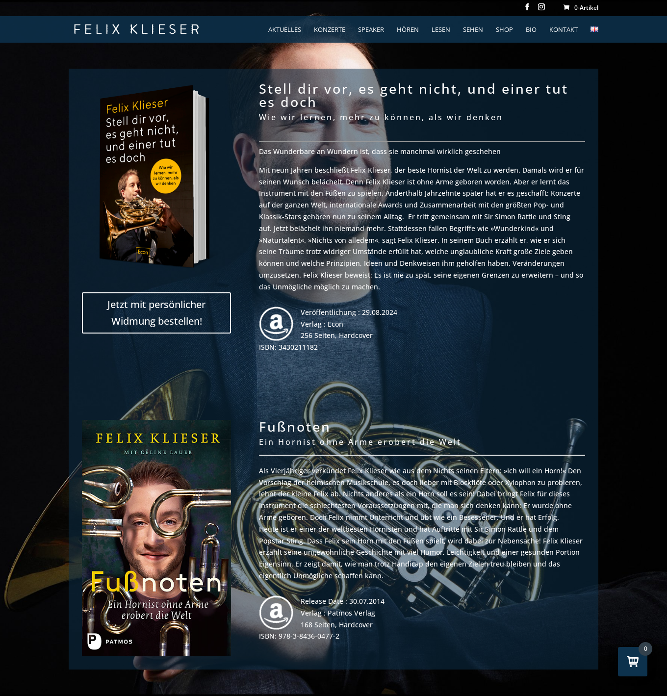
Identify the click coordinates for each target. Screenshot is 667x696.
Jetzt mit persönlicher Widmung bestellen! (156, 313)
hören (408, 30)
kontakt (563, 30)
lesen (441, 30)
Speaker (371, 30)
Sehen (473, 30)
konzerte (329, 30)
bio (531, 30)
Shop (504, 30)
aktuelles (284, 30)
